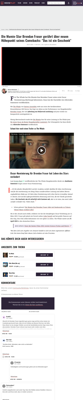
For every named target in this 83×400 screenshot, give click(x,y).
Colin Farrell (47, 216)
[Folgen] (18, 89)
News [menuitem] (31, 3)
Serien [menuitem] (25, 3)
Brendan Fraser (15, 112)
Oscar (65, 315)
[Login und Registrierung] (69, 3)
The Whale (17, 107)
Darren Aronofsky (30, 107)
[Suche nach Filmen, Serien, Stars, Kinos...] (56, 3)
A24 (16, 315)
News (7, 29)
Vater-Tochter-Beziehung (42, 315)
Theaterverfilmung (56, 315)
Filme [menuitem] (19, 3)
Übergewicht (23, 315)
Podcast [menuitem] (37, 3)
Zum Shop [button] (44, 255)
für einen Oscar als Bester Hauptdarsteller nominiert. (29, 122)
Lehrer (31, 315)
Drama (4, 315)
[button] (70, 90)
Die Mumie (37, 119)
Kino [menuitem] (43, 3)
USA (10, 315)
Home (2, 29)
